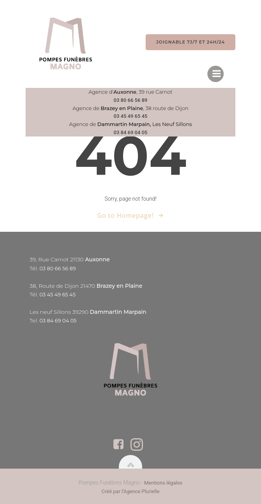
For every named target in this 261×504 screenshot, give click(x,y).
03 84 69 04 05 (131, 132)
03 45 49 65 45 (131, 116)
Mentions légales (163, 483)
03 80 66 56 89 (131, 100)
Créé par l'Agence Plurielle (130, 491)
